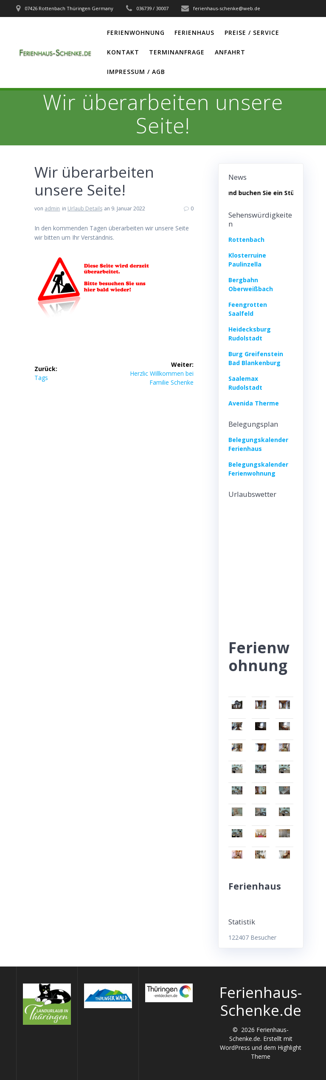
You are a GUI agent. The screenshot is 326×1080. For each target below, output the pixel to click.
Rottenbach (246, 239)
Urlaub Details (84, 208)
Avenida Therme (253, 403)
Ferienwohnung (136, 32)
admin (52, 208)
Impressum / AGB (136, 72)
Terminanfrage (177, 52)
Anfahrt (230, 52)
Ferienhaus (194, 32)
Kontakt (123, 52)
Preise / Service (252, 32)
